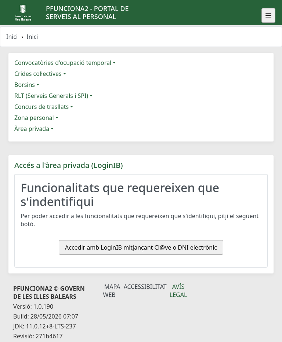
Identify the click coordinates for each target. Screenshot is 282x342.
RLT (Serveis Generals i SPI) (51, 96)
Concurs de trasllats (41, 107)
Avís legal (178, 291)
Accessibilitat (145, 287)
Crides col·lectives (38, 74)
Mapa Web (111, 291)
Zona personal (34, 118)
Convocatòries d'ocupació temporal (62, 63)
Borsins (24, 85)
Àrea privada (31, 129)
